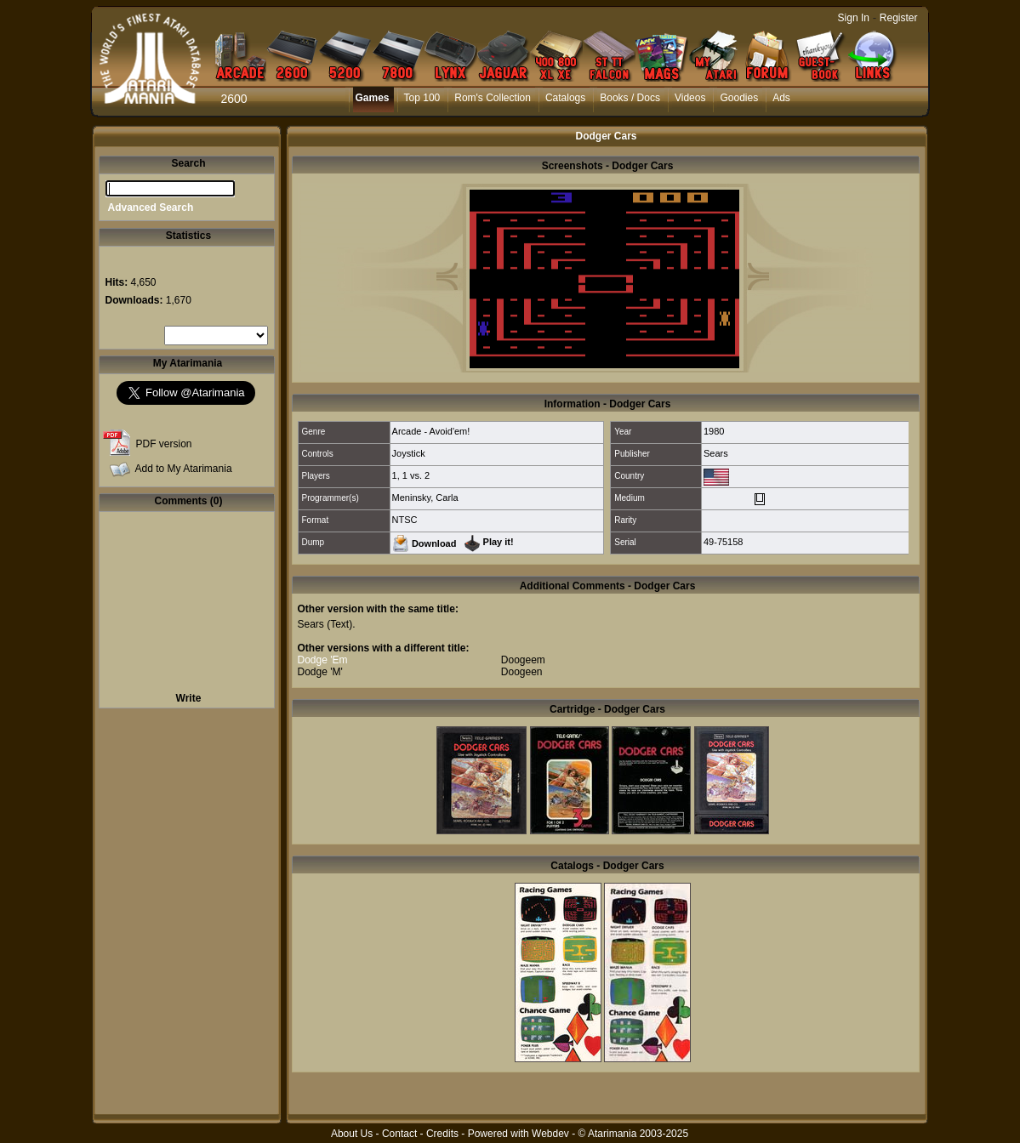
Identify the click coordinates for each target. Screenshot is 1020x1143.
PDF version (164, 444)
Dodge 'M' (320, 672)
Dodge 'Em (323, 660)
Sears (716, 453)
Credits (442, 1134)
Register (899, 18)
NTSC (405, 520)
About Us (352, 1134)
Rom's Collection (492, 98)
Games (373, 98)
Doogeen (522, 672)
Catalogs (565, 98)
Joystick (408, 453)
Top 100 (422, 98)
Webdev (550, 1134)
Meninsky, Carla (425, 497)
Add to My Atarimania (183, 469)
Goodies (739, 98)
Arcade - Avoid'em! (431, 431)
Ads (781, 98)
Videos (690, 98)
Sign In (853, 18)
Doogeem (523, 660)
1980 (714, 431)
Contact (399, 1134)
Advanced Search (151, 207)
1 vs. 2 (416, 475)
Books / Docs (630, 98)
